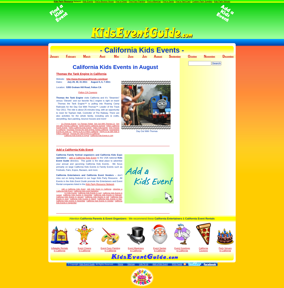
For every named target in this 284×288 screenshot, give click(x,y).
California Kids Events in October (99, 201)
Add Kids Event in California (99, 189)
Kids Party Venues (222, 1)
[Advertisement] (142, 13)
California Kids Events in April (90, 193)
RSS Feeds (177, 264)
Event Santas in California (159, 238)
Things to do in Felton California (85, 132)
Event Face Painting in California (110, 240)
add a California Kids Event (82, 158)
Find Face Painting (137, 1)
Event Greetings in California (182, 238)
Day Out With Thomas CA (104, 124)
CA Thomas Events (69, 124)
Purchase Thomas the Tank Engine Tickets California (87, 130)
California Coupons (203, 237)
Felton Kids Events (100, 128)
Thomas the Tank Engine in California (81, 73)
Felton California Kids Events (80, 128)
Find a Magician (154, 1)
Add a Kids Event (160, 264)
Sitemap (131, 264)
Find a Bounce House (104, 1)
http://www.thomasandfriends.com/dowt (87, 79)
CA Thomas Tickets (85, 124)
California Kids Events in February (108, 195)
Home (120, 264)
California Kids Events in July (101, 136)
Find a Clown (121, 1)
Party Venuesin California (225, 240)
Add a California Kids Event (74, 149)
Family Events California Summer (92, 126)
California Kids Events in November (70, 201)
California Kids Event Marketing (86, 191)
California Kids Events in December (77, 195)
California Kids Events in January (70, 197)
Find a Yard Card (183, 1)
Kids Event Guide (87, 264)
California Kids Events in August (76, 136)
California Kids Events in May (109, 199)
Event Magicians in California (136, 239)
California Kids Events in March (83, 199)
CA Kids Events (70, 193)
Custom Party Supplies (202, 1)
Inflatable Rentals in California (60, 239)
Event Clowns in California (84, 238)
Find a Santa (168, 1)
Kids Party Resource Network (100, 184)
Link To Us (143, 264)
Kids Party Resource (63, 1)
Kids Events (88, 1)
